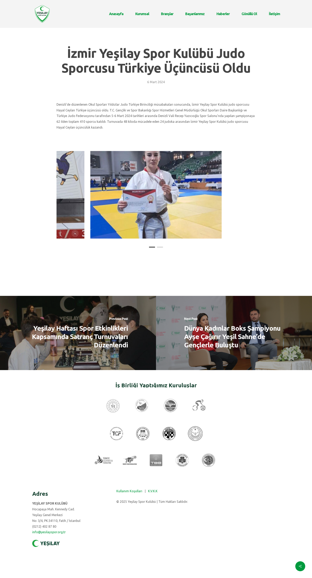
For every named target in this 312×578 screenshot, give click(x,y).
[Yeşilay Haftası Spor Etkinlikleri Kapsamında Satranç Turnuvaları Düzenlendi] (78, 333)
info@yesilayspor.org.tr (49, 532)
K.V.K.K (153, 491)
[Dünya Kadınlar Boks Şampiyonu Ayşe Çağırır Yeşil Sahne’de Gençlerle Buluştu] (234, 333)
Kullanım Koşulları (129, 491)
